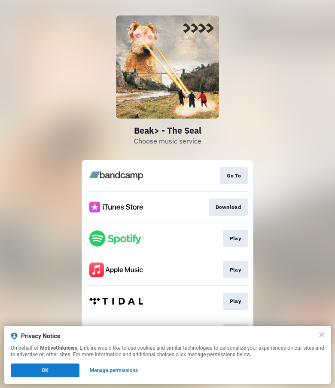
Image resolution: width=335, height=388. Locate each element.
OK (45, 370)
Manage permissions (114, 370)
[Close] (322, 335)
